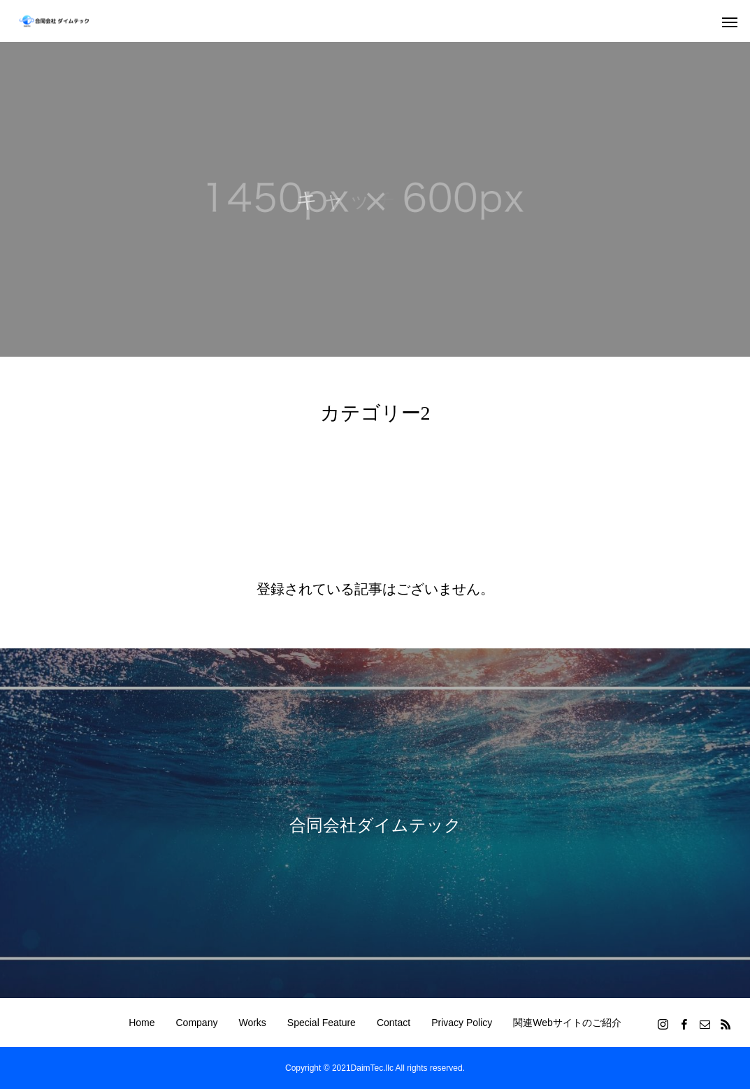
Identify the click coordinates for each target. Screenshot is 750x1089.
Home (141, 1022)
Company (197, 1022)
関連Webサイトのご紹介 (567, 1022)
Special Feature (321, 1022)
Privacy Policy (461, 1022)
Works (252, 1022)
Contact (393, 1022)
